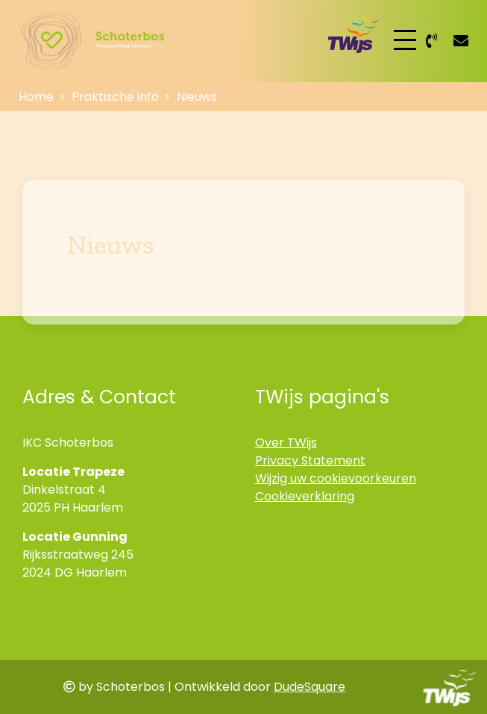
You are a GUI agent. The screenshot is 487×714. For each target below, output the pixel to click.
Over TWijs (286, 442)
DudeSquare (309, 686)
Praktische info (115, 96)
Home (36, 96)
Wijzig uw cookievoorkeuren (335, 478)
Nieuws (197, 96)
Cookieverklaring (304, 496)
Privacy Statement (310, 460)
